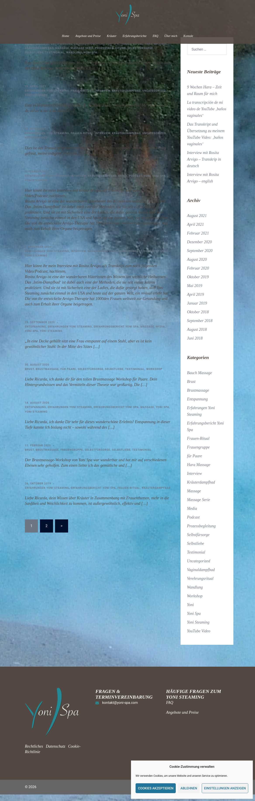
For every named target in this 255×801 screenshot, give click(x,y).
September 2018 (199, 327)
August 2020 (197, 266)
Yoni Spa (90, 59)
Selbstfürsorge (140, 54)
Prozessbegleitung (110, 54)
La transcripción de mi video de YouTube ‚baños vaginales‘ (206, 115)
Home (65, 36)
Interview (102, 97)
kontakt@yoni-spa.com (120, 709)
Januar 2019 (197, 310)
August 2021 (197, 222)
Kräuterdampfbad (39, 54)
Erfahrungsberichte (134, 36)
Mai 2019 (194, 292)
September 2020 (199, 257)
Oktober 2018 (198, 318)
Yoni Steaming (36, 186)
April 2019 (195, 301)
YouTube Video (36, 101)
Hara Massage (156, 50)
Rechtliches (34, 753)
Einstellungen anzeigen (225, 788)
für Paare (68, 375)
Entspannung (61, 50)
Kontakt (188, 36)
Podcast (135, 182)
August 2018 (197, 336)
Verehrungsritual (200, 585)
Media (122, 182)
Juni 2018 (195, 345)
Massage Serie (82, 54)
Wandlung (74, 59)
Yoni (147, 182)
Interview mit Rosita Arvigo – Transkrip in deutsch (204, 166)
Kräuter (111, 36)
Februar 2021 (198, 240)
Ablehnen (188, 788)
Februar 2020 (198, 275)
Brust (29, 375)
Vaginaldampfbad (201, 576)
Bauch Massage (37, 50)
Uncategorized (154, 97)
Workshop (154, 375)
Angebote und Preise (88, 36)
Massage (62, 54)
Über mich (170, 36)
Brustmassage (47, 375)
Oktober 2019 (198, 283)
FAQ (155, 36)
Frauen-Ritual (132, 50)
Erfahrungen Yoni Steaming (47, 97)
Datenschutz (55, 753)
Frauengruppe (71, 456)
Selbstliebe (34, 59)
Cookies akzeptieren (155, 788)
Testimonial (55, 59)
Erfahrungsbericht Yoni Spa (96, 50)
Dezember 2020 (199, 248)
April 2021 (195, 231)
